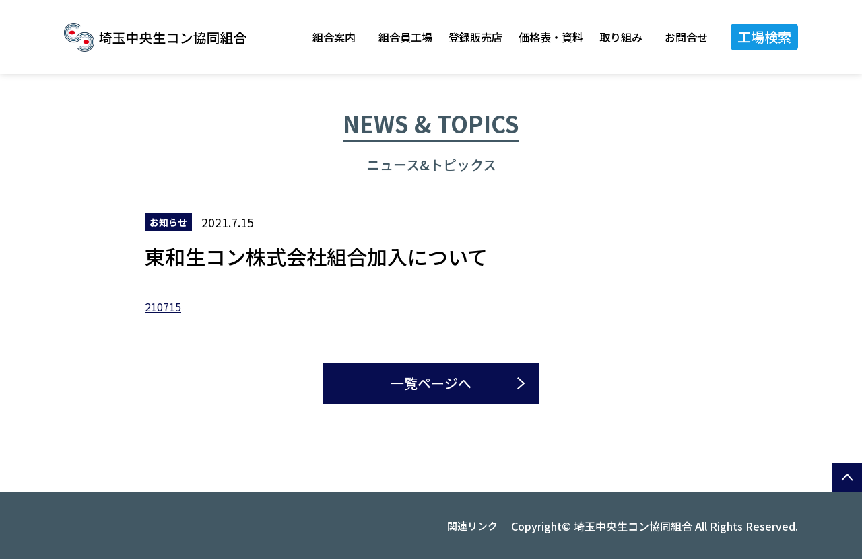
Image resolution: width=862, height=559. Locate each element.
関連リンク (472, 526)
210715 (163, 307)
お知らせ (168, 222)
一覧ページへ (431, 383)
